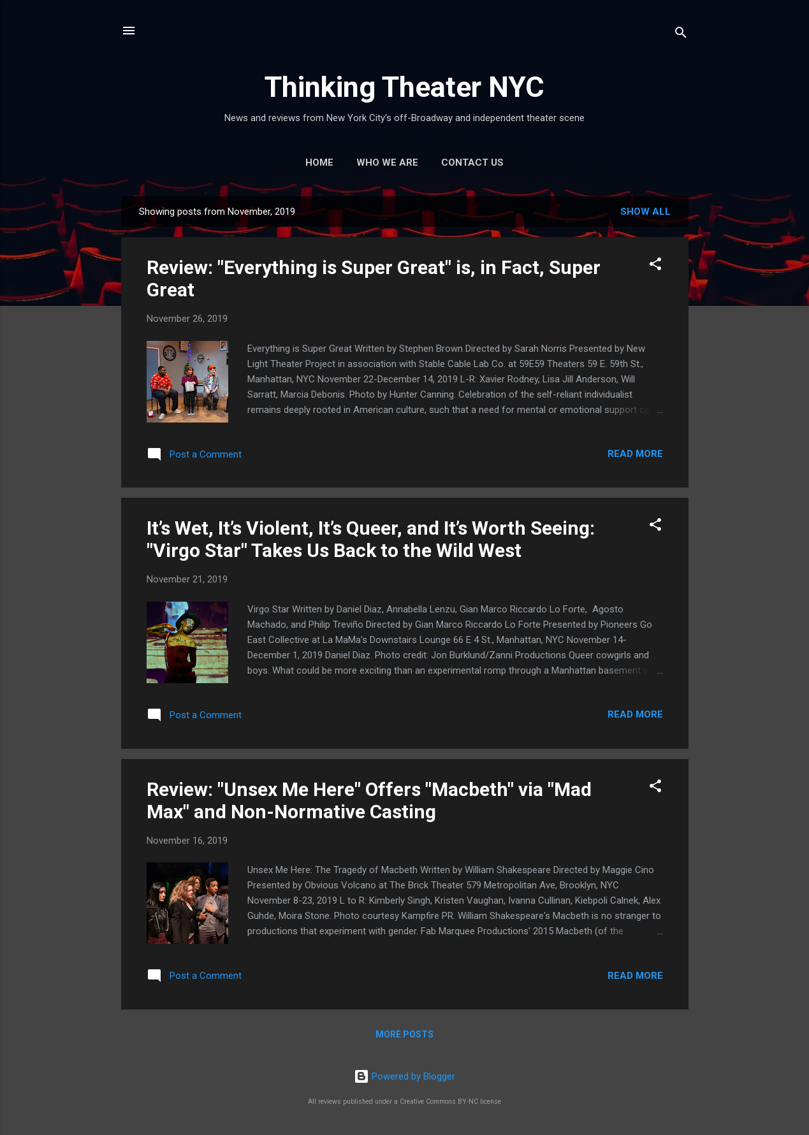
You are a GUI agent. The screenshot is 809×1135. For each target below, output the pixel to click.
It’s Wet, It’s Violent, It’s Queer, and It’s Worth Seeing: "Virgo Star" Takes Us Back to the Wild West (371, 539)
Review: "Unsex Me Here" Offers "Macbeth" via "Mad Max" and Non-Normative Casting (369, 800)
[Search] (681, 34)
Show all (645, 211)
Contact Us (472, 162)
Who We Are (387, 162)
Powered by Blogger (404, 1076)
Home (319, 162)
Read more (635, 453)
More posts (404, 1034)
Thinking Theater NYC (404, 87)
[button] (655, 266)
